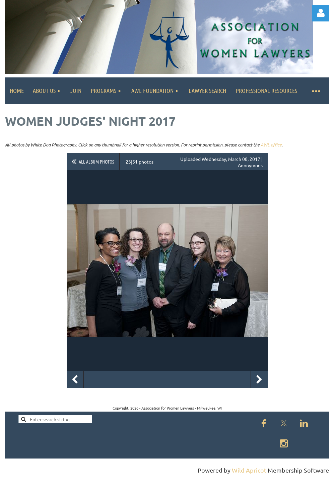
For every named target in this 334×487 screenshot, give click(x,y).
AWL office (271, 145)
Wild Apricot (249, 470)
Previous (75, 379)
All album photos (96, 162)
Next (259, 379)
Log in (320, 13)
